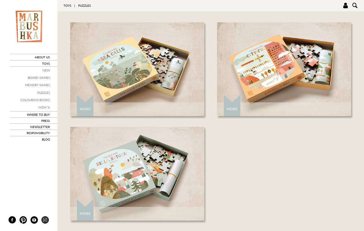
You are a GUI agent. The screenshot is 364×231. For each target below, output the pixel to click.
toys (46, 63)
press (45, 121)
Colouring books (35, 100)
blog (46, 139)
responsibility (38, 133)
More (85, 109)
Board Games (39, 77)
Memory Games (37, 85)
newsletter (40, 127)
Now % (44, 107)
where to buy (38, 114)
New (46, 70)
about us (42, 57)
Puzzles (43, 92)
